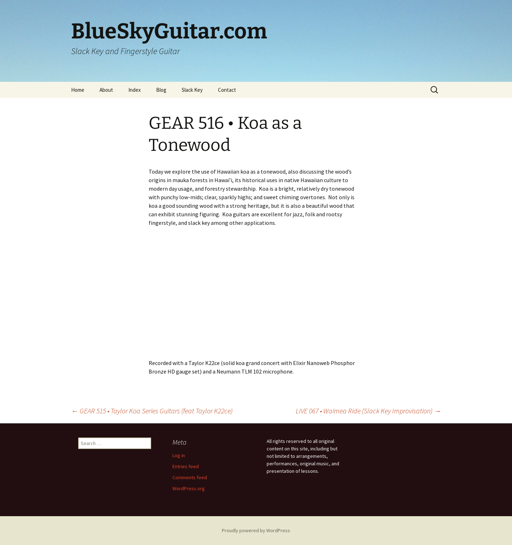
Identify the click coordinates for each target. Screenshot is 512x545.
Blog (161, 89)
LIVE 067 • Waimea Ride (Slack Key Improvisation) (368, 410)
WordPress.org (188, 488)
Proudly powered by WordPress (256, 530)
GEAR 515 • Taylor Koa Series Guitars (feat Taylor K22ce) (152, 410)
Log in (178, 455)
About (106, 89)
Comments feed (189, 477)
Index (134, 89)
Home (77, 89)
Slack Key (192, 89)
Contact (227, 89)
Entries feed (185, 466)
